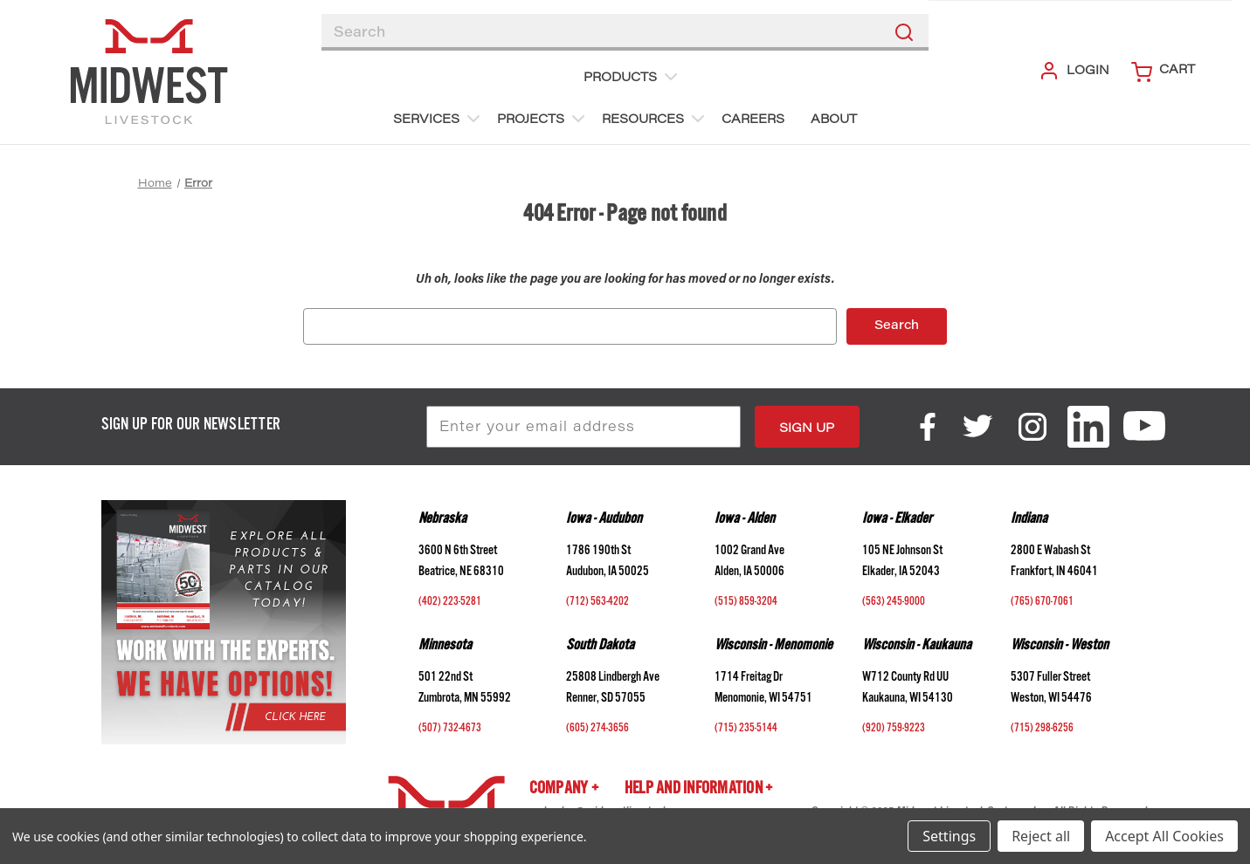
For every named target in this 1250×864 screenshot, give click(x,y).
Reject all (1041, 836)
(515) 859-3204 (746, 603)
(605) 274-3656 (597, 729)
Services (438, 118)
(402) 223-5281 (449, 603)
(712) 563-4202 (597, 603)
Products (632, 76)
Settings (949, 836)
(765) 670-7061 (1042, 603)
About (834, 120)
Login (1074, 70)
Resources (655, 118)
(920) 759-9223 (893, 729)
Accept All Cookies (1164, 836)
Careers (753, 120)
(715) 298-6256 (1042, 729)
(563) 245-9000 (893, 603)
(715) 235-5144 (746, 729)
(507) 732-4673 (449, 729)
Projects (543, 118)
